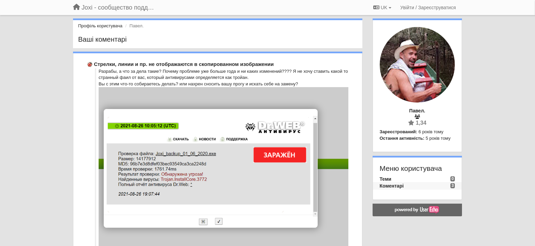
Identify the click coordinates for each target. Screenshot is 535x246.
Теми (385, 179)
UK (382, 7)
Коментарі (392, 186)
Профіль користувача (100, 25)
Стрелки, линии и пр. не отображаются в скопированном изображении (184, 64)
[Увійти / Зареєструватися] (428, 7)
